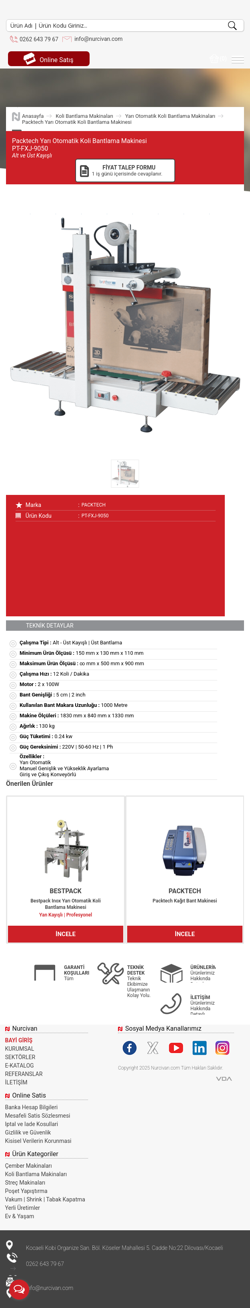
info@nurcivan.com (98, 39)
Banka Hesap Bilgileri (31, 1107)
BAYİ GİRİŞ (19, 1040)
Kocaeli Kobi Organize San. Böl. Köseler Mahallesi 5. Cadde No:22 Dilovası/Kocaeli (124, 1248)
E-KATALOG (19, 1065)
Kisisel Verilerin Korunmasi (38, 1141)
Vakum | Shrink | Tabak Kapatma (45, 1199)
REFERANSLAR (24, 1074)
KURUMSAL (19, 1049)
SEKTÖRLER (20, 1057)
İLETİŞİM (16, 1082)
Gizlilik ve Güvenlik (28, 1132)
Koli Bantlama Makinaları (84, 116)
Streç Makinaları (25, 1182)
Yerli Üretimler (22, 1208)
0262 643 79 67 (39, 39)
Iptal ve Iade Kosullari (31, 1124)
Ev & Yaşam (19, 1216)
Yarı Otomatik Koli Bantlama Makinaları (170, 116)
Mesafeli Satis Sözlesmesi (37, 1115)
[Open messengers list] (19, 1290)
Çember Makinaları (28, 1166)
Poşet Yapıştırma (26, 1191)
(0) (218, 58)
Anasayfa (33, 116)
